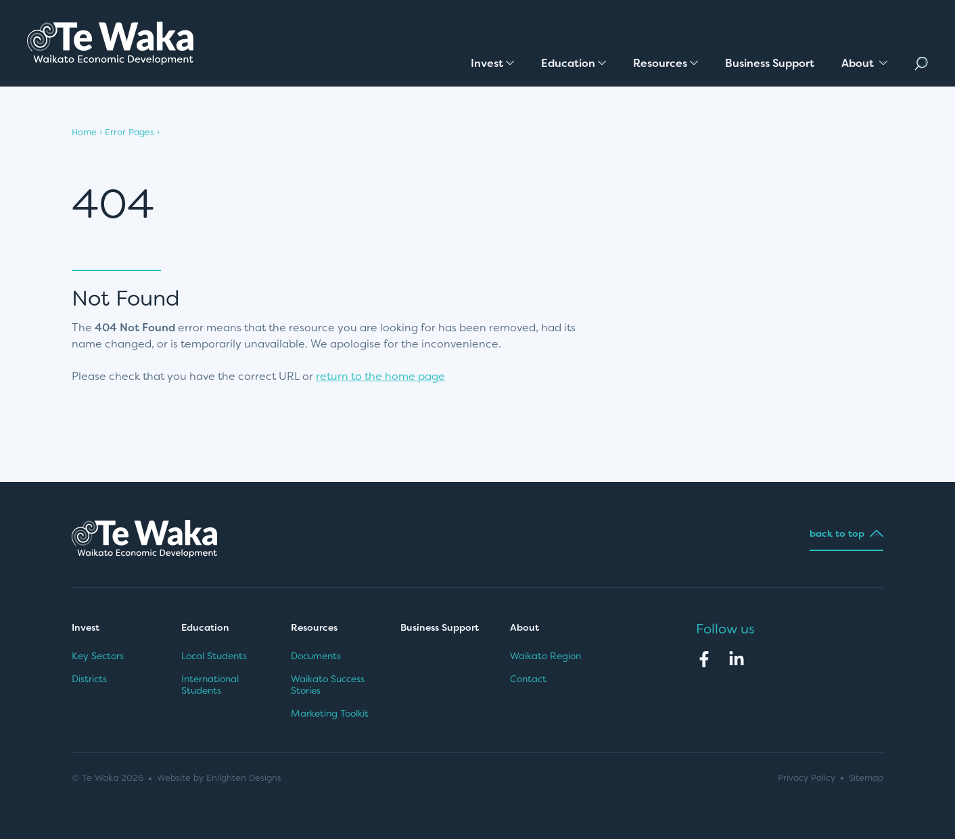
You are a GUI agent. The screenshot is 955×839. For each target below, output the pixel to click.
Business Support (439, 627)
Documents (316, 656)
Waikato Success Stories (328, 685)
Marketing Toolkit (330, 713)
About (526, 627)
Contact (528, 679)
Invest (85, 627)
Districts (89, 679)
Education (205, 627)
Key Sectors (98, 656)
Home (84, 132)
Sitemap (866, 778)
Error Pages (129, 132)
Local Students (214, 656)
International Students (210, 685)
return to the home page (380, 376)
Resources (314, 627)
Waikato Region (545, 656)
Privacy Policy (806, 778)
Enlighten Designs (243, 778)
